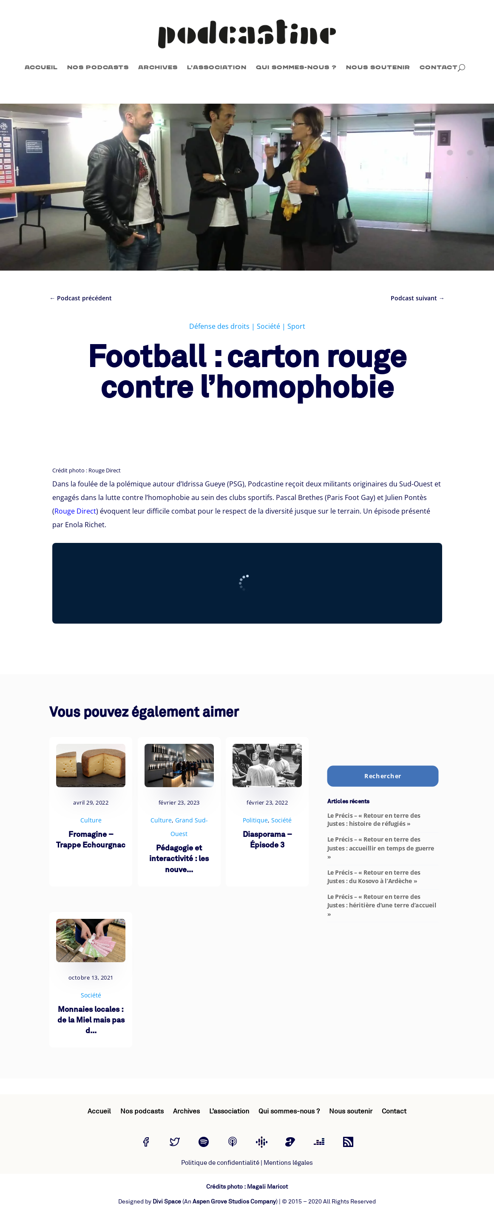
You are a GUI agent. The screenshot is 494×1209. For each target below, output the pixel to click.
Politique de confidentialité (220, 1163)
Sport (296, 326)
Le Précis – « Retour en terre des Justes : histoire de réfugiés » (373, 819)
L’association (217, 67)
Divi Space (167, 1201)
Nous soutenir (378, 67)
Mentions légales (288, 1163)
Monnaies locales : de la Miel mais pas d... (91, 1020)
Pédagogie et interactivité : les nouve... (179, 859)
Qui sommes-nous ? (296, 67)
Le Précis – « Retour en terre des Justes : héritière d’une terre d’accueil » (381, 905)
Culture (91, 820)
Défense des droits (219, 326)
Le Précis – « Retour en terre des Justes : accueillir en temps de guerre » (380, 848)
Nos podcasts (98, 67)
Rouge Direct (75, 511)
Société (268, 326)
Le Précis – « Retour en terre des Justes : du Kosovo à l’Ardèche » (373, 877)
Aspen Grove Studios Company (234, 1201)
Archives (158, 67)
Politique (255, 820)
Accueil (41, 67)
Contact (439, 67)
